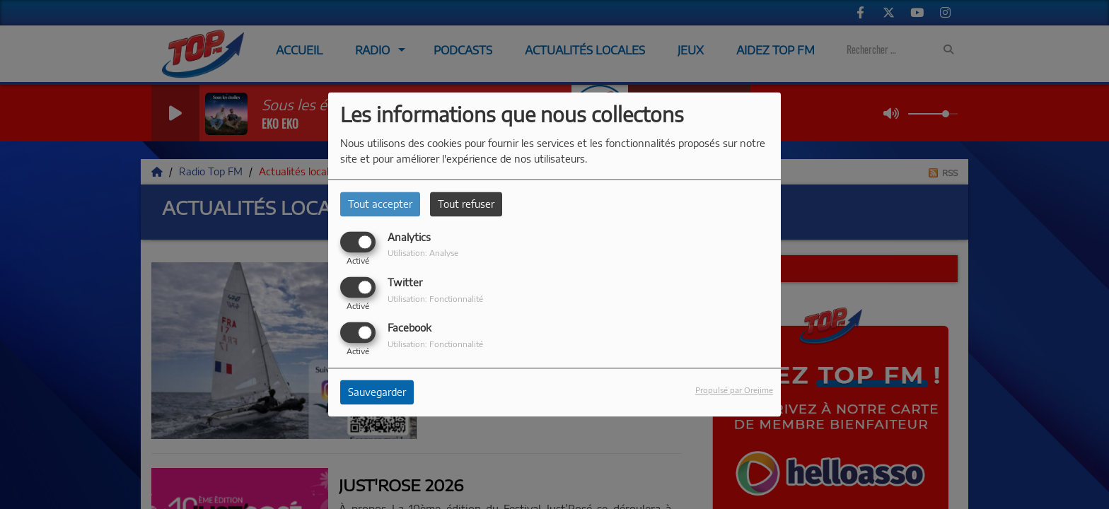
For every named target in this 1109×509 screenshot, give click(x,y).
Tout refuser (466, 204)
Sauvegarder (377, 393)
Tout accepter (380, 204)
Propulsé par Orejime (734, 390)
